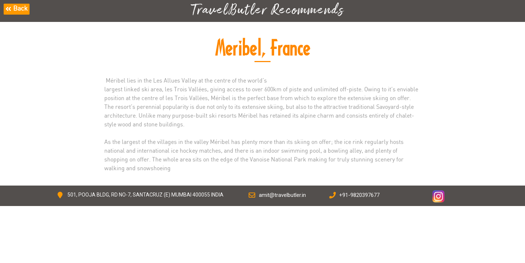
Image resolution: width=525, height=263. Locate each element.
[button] (17, 9)
